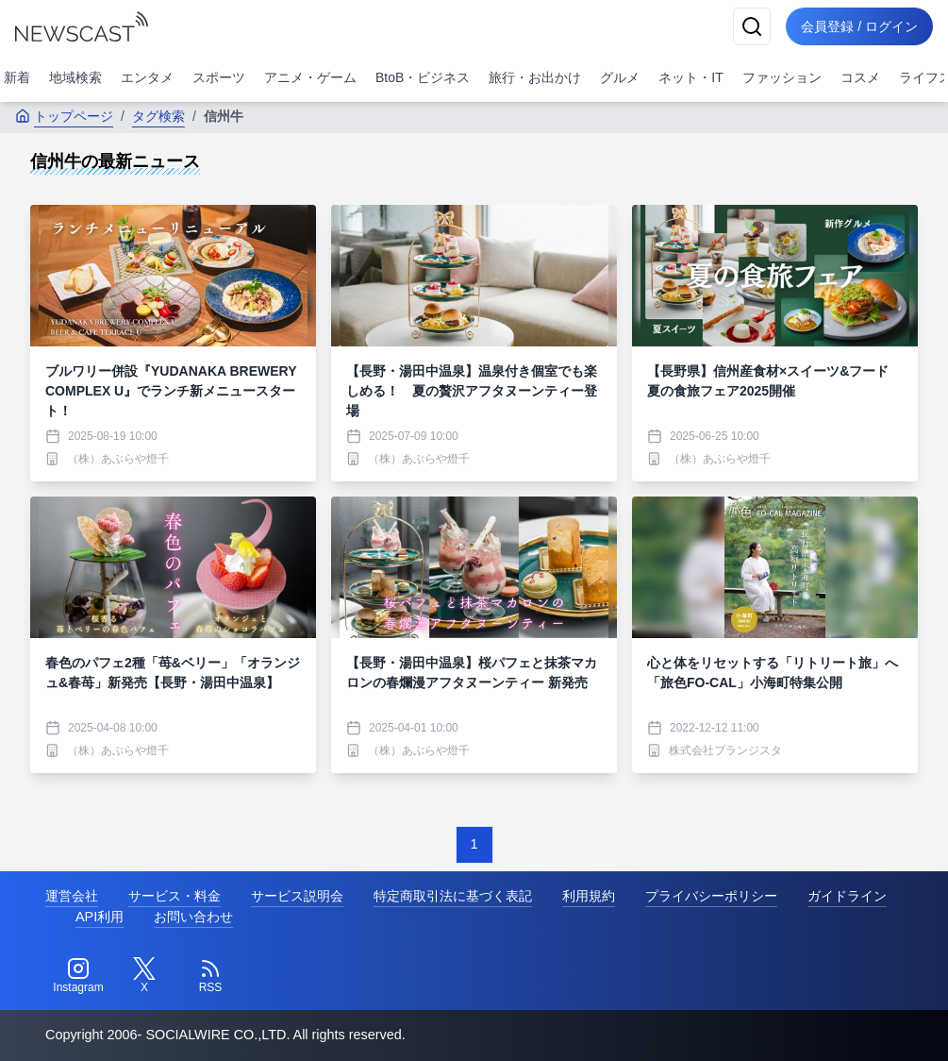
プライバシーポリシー (711, 895)
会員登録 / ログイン (859, 26)
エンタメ (147, 77)
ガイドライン (847, 895)
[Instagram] (78, 976)
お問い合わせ (193, 916)
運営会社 (71, 895)
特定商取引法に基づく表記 (453, 895)
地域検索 (75, 77)
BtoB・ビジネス (422, 77)
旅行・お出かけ (535, 77)
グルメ (620, 77)
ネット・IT (690, 77)
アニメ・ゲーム (310, 77)
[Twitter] (144, 976)
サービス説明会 (297, 895)
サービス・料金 (174, 895)
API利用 (99, 916)
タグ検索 (158, 116)
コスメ (860, 77)
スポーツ (218, 77)
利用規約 (588, 895)
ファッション (782, 77)
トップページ (64, 116)
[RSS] (210, 976)
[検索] (752, 26)
